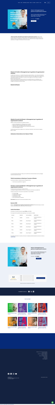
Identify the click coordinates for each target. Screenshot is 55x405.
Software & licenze (26, 2)
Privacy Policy (45, 356)
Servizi (31, 2)
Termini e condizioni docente (43, 355)
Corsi (21, 2)
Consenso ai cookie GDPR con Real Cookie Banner (7, 404)
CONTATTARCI (13, 236)
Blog (40, 2)
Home (19, 2)
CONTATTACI (39, 258)
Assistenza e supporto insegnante (42, 353)
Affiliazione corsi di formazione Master (41, 351)
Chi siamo (33, 2)
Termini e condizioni (44, 354)
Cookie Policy (45, 357)
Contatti (37, 2)
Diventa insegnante (44, 352)
